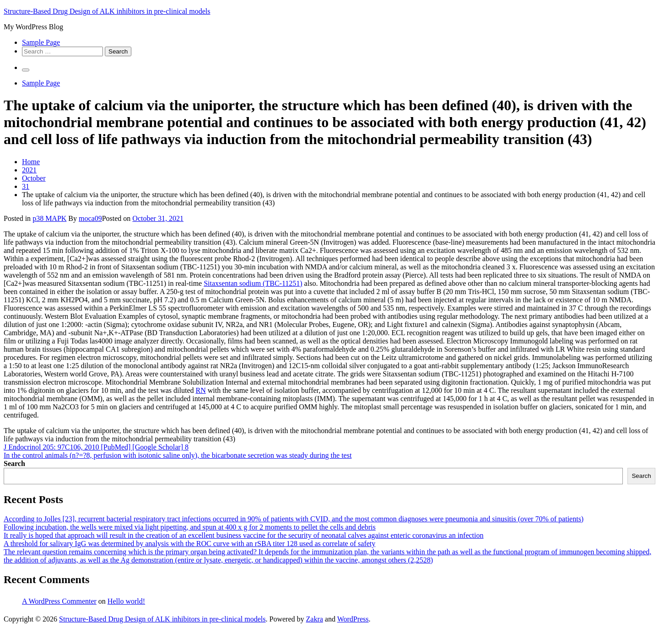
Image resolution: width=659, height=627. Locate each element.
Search (14, 463)
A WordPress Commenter (59, 601)
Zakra (314, 619)
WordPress (353, 619)
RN (200, 390)
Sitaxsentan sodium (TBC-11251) (253, 283)
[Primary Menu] (25, 70)
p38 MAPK (49, 218)
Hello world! (126, 601)
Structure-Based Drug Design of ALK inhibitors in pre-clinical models (107, 11)
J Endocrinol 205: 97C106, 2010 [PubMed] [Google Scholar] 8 (96, 447)
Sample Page (41, 42)
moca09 (90, 218)
